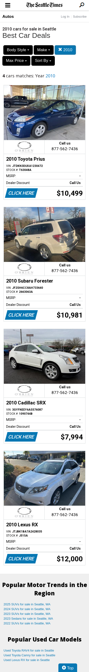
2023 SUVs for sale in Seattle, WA (27, 614)
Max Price (16, 60)
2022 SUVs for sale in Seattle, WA (27, 623)
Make (43, 50)
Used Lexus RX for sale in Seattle (27, 660)
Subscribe (80, 16)
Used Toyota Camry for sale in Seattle (29, 655)
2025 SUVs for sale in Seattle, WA (27, 604)
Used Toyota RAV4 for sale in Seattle (29, 650)
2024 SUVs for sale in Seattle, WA (27, 609)
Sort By (43, 60)
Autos (8, 16)
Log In (65, 16)
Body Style (18, 50)
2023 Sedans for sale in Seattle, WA (28, 618)
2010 (65, 50)
